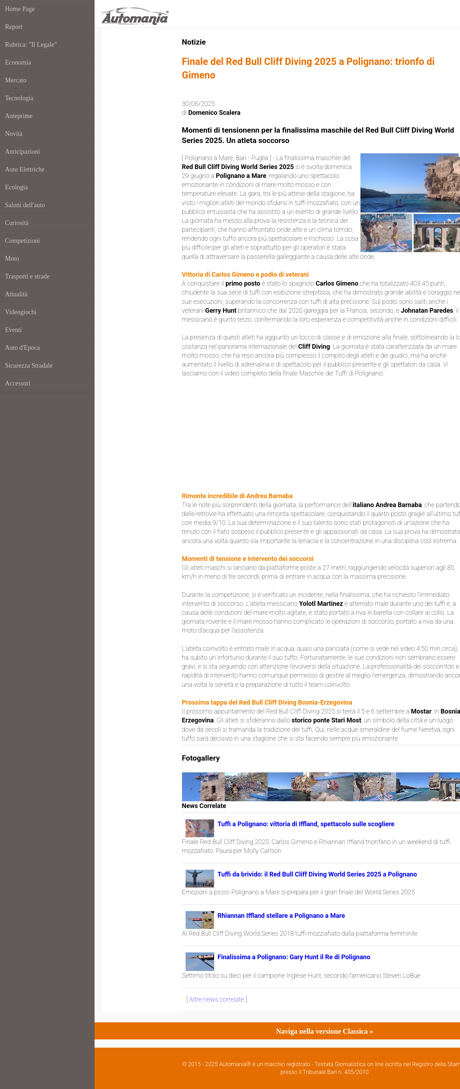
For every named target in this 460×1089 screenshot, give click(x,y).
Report (13, 26)
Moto (12, 258)
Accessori (17, 383)
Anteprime (18, 115)
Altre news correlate (216, 999)
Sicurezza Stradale (28, 365)
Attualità (16, 294)
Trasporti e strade (27, 276)
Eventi (13, 329)
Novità (13, 133)
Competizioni (22, 240)
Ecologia (16, 187)
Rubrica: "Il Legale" (31, 44)
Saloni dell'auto (25, 205)
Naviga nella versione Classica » (324, 1031)
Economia (18, 62)
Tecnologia (19, 98)
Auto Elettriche (24, 169)
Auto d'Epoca (22, 347)
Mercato (15, 80)
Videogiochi (20, 312)
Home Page (20, 8)
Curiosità (17, 222)
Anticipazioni (22, 151)
